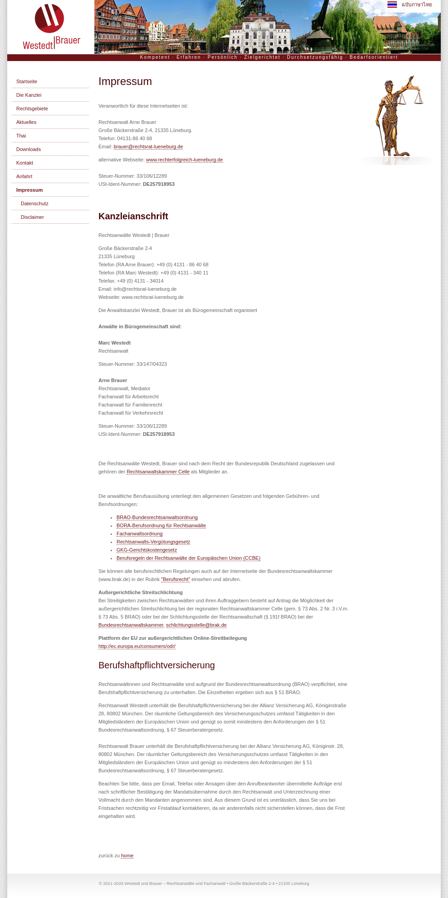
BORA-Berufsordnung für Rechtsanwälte (161, 525)
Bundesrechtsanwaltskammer (130, 625)
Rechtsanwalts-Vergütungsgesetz (153, 541)
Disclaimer (32, 217)
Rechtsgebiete (32, 108)
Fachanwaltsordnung (140, 533)
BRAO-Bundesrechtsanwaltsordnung (157, 517)
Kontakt (24, 162)
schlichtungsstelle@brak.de (196, 625)
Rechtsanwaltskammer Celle (157, 471)
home (127, 855)
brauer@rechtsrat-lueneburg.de (148, 146)
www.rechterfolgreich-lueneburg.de (184, 159)
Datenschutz (34, 203)
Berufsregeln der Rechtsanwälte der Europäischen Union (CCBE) (189, 558)
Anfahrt (24, 176)
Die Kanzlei (29, 95)
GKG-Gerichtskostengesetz (147, 550)
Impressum (29, 190)
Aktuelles (26, 122)
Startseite (26, 81)
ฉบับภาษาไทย (409, 4)
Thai (21, 135)
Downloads (28, 149)
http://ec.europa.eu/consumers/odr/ (137, 646)
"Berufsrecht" (175, 579)
